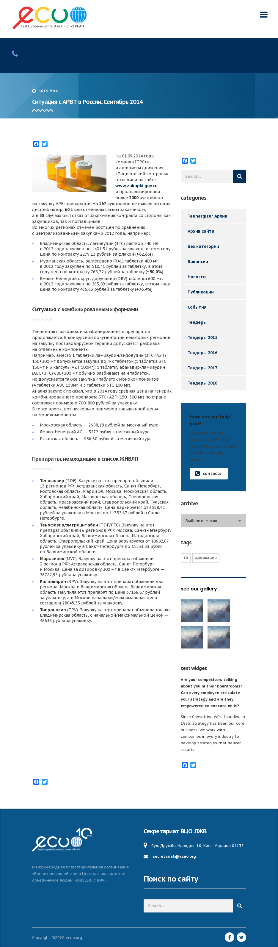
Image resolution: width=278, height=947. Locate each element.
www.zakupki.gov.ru (136, 185)
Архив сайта (201, 231)
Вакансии (198, 261)
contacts (208, 473)
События (197, 307)
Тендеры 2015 (202, 337)
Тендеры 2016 (202, 352)
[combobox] (213, 520)
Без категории (203, 246)
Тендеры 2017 (202, 368)
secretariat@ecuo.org (174, 856)
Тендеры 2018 (202, 383)
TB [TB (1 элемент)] (185, 557)
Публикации (201, 292)
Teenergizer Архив (207, 216)
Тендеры (197, 322)
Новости (197, 276)
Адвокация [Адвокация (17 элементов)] (206, 557)
